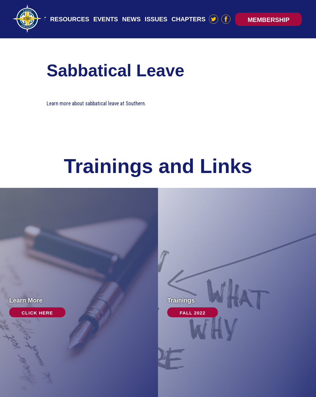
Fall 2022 (193, 312)
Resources (69, 19)
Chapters (189, 19)
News (131, 19)
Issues (156, 19)
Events (105, 19)
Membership (268, 19)
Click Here (37, 312)
